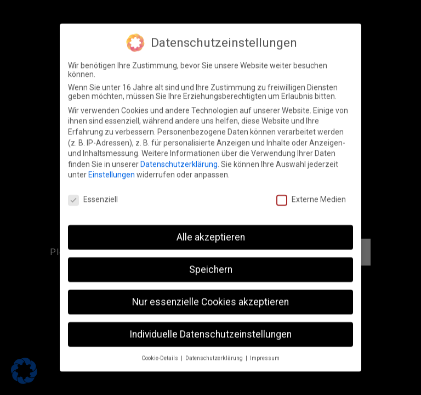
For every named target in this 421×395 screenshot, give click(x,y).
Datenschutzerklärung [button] (214, 350)
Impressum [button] (265, 350)
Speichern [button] (210, 262)
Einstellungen (111, 167)
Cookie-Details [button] (160, 350)
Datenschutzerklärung (179, 157)
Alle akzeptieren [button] (211, 229)
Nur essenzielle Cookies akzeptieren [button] (210, 294)
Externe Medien (311, 192)
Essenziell (93, 192)
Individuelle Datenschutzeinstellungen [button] (210, 326)
